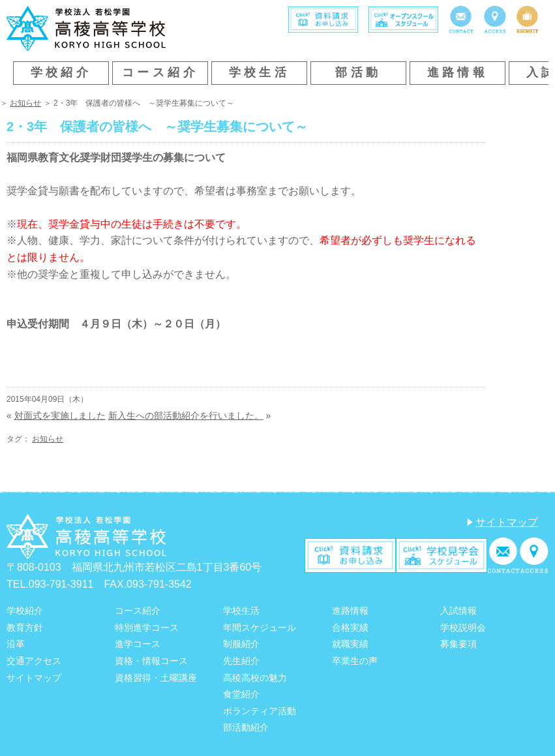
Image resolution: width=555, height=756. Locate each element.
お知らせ (25, 103)
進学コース (137, 644)
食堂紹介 (241, 694)
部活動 (358, 72)
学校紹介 (61, 72)
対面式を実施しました (60, 415)
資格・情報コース (151, 661)
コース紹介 (160, 72)
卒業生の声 (355, 661)
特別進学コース (147, 627)
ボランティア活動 (259, 711)
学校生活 (259, 72)
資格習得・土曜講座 (156, 678)
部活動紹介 (246, 727)
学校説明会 (463, 627)
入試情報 (458, 610)
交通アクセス (34, 661)
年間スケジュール (259, 627)
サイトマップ (506, 522)
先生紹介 (241, 661)
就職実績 (350, 644)
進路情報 (457, 72)
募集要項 (458, 644)
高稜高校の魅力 (255, 678)
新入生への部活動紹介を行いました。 (185, 415)
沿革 (16, 644)
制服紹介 (241, 644)
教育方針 (25, 627)
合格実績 (350, 627)
